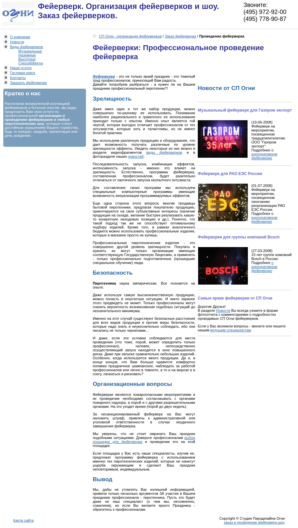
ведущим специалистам (230, 330)
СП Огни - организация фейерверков (130, 36)
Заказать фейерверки (28, 83)
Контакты (18, 78)
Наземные (27, 55)
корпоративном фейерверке (264, 156)
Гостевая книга (22, 73)
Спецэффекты (30, 63)
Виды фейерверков (26, 47)
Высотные (27, 59)
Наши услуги (21, 68)
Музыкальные (30, 51)
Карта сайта (23, 520)
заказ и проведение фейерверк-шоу (254, 522)
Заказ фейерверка (180, 36)
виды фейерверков (164, 152)
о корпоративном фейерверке (264, 267)
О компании (20, 37)
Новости (17, 42)
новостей (136, 156)
